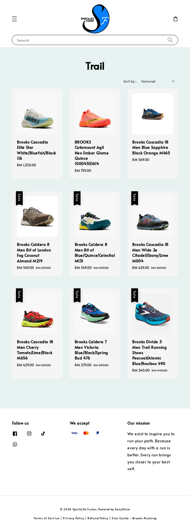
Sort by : (130, 81)
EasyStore (122, 509)
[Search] (170, 40)
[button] (14, 19)
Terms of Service (46, 518)
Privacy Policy (73, 518)
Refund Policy (98, 518)
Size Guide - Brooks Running (134, 518)
